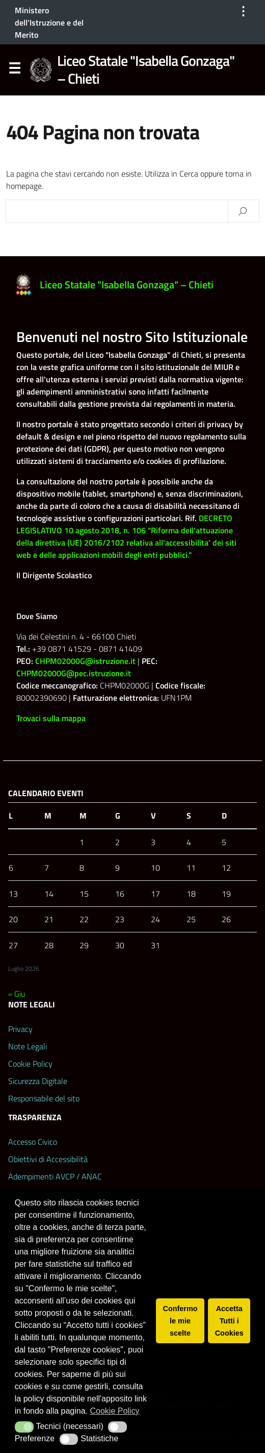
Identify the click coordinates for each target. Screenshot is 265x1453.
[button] (24, 1427)
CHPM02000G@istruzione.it (85, 661)
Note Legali (27, 1046)
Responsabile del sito (44, 1098)
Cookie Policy (30, 1063)
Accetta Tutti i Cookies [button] (229, 1320)
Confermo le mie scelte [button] (180, 1320)
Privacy (20, 1029)
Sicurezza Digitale (37, 1081)
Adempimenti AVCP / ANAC (55, 1176)
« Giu (16, 994)
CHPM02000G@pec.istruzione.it (73, 673)
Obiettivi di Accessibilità (48, 1159)
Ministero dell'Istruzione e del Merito (49, 22)
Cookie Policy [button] (114, 1411)
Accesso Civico (32, 1142)
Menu (14, 70)
